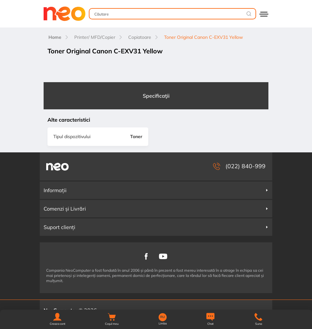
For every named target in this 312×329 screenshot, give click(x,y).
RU (162, 317)
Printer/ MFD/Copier (94, 37)
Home (54, 37)
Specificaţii (156, 96)
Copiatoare (139, 37)
